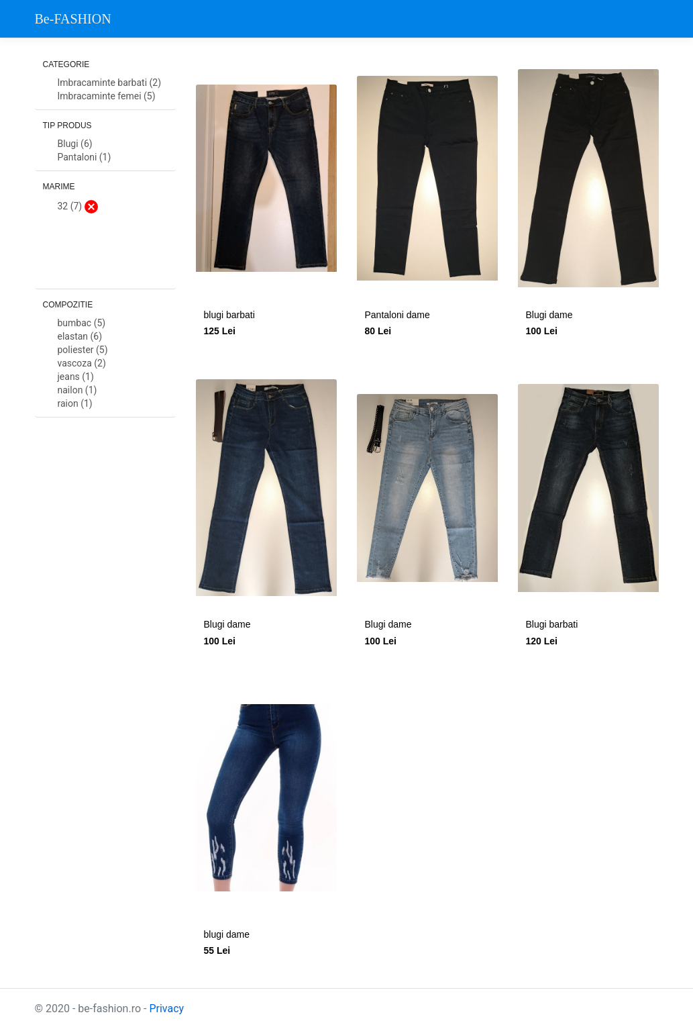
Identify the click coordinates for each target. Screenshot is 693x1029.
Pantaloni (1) (84, 157)
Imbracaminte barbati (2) (110, 83)
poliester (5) (83, 350)
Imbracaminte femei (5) (107, 96)
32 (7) (78, 206)
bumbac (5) (82, 323)
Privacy (166, 1008)
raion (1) (75, 404)
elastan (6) (80, 337)
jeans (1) (76, 377)
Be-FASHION (73, 18)
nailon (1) (77, 390)
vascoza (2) (82, 363)
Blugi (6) (75, 144)
